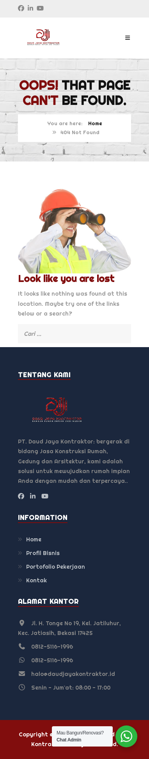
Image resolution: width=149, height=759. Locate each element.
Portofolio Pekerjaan (55, 566)
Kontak (36, 580)
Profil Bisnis (43, 553)
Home (95, 123)
